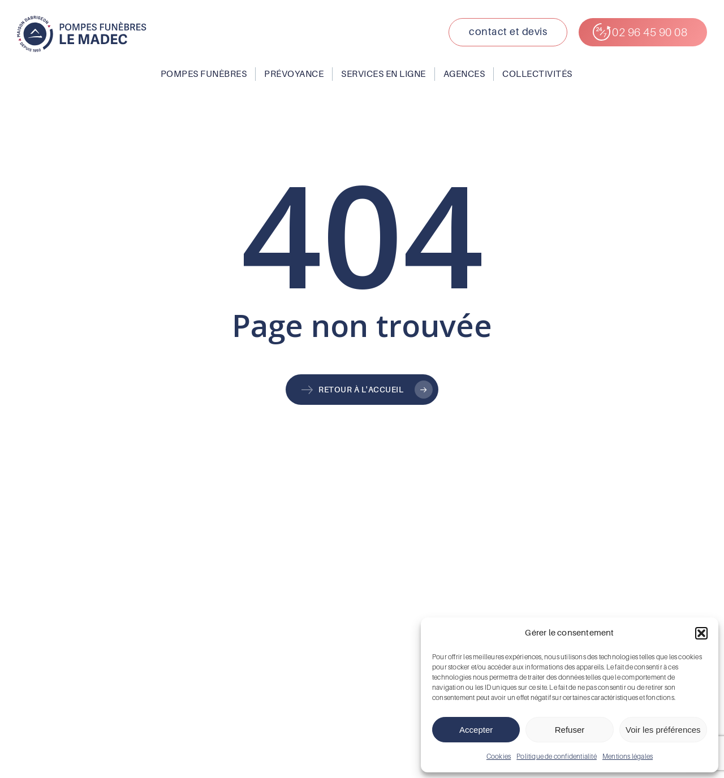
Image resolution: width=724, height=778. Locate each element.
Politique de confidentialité (556, 756)
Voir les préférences (663, 729)
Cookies (498, 756)
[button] (701, 633)
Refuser (570, 729)
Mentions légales (627, 756)
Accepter (476, 729)
